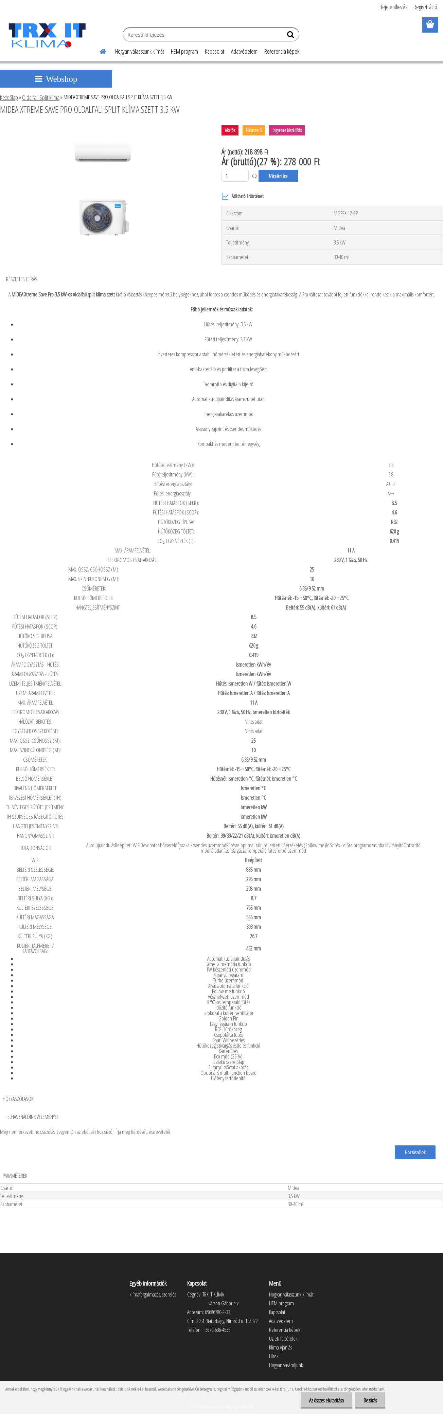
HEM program (184, 51)
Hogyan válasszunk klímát (139, 51)
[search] (291, 36)
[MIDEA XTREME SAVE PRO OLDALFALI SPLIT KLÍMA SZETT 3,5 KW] (103, 128)
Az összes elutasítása (326, 1400)
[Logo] (46, 35)
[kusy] (235, 176)
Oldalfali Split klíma (40, 97)
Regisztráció (425, 7)
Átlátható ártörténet (242, 196)
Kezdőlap (9, 97)
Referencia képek (281, 51)
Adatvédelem (244, 51)
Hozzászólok (415, 1152)
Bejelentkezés (393, 7)
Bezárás (370, 1400)
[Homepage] (98, 50)
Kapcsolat (214, 51)
